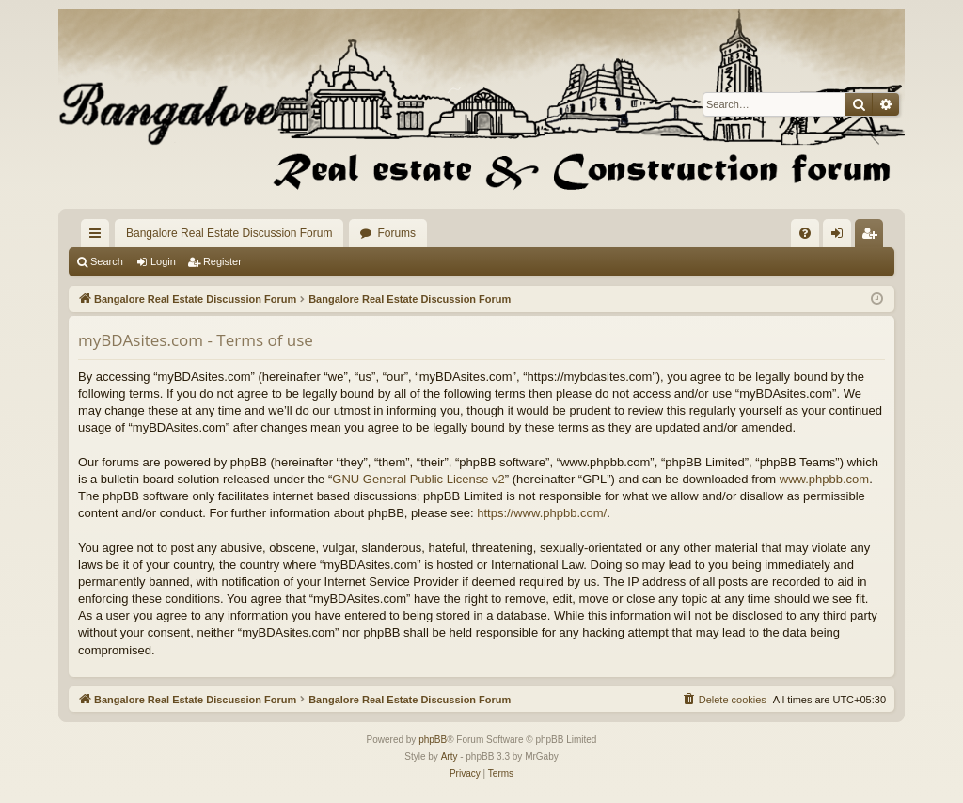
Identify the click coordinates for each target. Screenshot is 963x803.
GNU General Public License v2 (418, 479)
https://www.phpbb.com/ (542, 513)
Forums (396, 233)
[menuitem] (805, 233)
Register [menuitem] (873, 237)
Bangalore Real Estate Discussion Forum (229, 233)
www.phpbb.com (824, 479)
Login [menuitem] (841, 237)
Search (106, 261)
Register (222, 261)
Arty (449, 756)
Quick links (98, 237)
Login (163, 261)
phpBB (432, 739)
